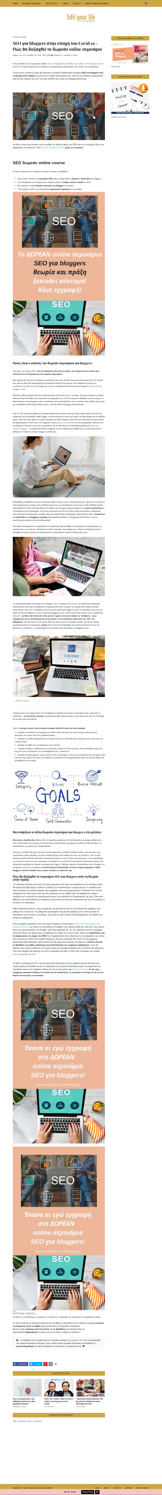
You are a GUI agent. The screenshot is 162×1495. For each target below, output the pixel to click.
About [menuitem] (66, 3)
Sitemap (128, 1489)
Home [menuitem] (15, 3)
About (106, 1489)
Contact (117, 1489)
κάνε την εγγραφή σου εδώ (53, 147)
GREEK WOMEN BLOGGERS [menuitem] (96, 3)
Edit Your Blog (30, 1489)
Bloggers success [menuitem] (31, 3)
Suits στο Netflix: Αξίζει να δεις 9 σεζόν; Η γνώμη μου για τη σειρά (58, 1402)
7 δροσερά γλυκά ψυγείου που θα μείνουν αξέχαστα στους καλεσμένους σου (89, 1402)
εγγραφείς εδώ (75, 1341)
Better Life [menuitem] (51, 3)
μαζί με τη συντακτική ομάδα (68, 422)
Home (97, 1489)
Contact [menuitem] (77, 3)
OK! (97, 1492)
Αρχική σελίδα (20, 37)
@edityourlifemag (80, 969)
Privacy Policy (142, 1489)
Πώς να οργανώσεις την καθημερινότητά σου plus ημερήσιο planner (24, 1402)
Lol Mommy (47, 1489)
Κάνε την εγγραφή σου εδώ (24, 954)
